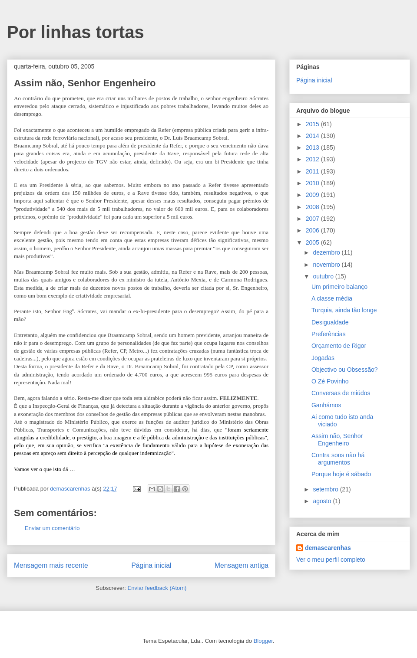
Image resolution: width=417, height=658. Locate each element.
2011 (313, 171)
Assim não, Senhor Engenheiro (337, 439)
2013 (313, 147)
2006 (313, 230)
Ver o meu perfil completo (330, 559)
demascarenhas (328, 547)
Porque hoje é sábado (341, 474)
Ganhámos (326, 405)
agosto (323, 501)
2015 (313, 124)
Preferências (328, 334)
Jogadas (322, 357)
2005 (313, 242)
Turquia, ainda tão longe (344, 310)
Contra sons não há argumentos (337, 459)
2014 (313, 135)
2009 (313, 194)
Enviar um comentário (52, 528)
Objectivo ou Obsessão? (344, 369)
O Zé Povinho (330, 381)
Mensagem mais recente (51, 565)
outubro (324, 276)
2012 (313, 159)
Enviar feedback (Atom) (157, 588)
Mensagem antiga (241, 565)
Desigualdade (330, 322)
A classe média (331, 298)
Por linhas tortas (75, 32)
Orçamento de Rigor (338, 345)
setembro (326, 489)
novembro (327, 264)
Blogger (263, 641)
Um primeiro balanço (339, 286)
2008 (313, 206)
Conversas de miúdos (340, 393)
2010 (313, 183)
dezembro (327, 252)
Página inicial (151, 565)
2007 (313, 218)
